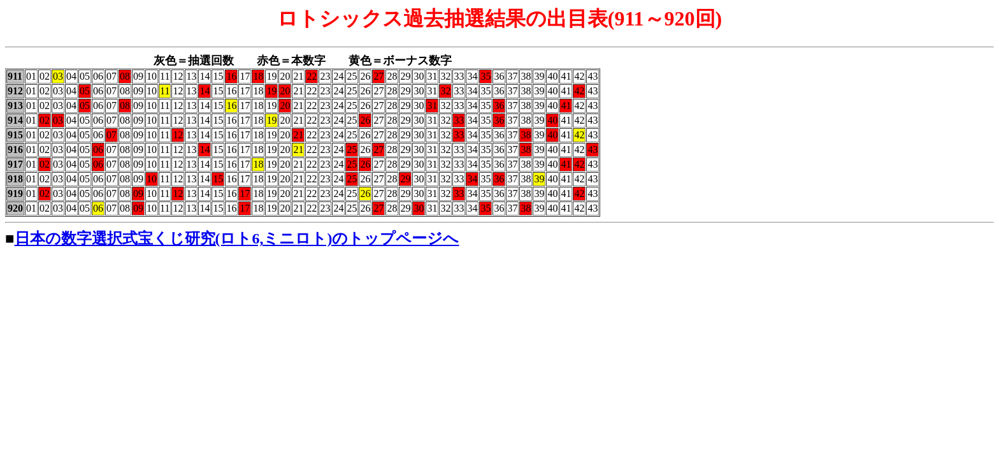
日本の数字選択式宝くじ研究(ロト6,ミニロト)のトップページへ (237, 238)
